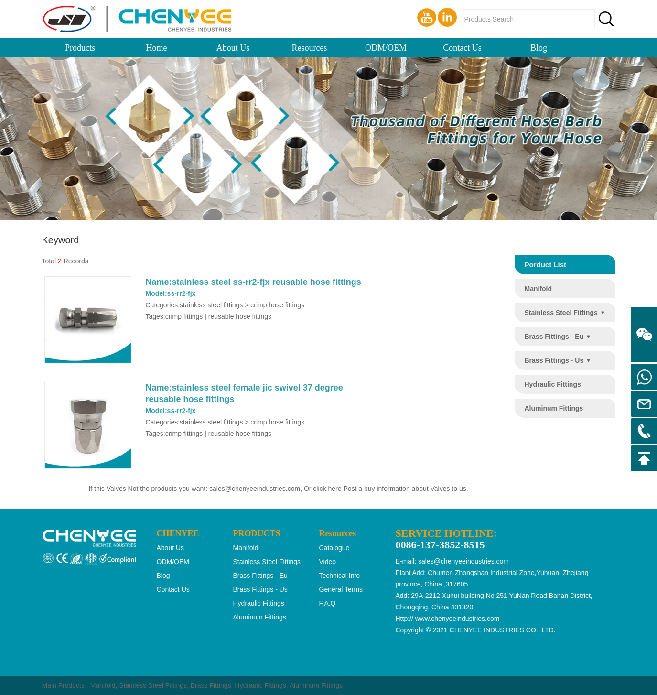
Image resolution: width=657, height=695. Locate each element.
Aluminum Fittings (316, 685)
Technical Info (339, 575)
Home (156, 48)
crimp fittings (184, 316)
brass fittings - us (554, 360)
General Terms (341, 589)
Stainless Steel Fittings (153, 685)
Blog (538, 48)
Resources (309, 48)
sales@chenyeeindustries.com (254, 488)
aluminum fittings (554, 408)
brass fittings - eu (554, 336)
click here (327, 488)
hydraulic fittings (553, 384)
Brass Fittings (211, 685)
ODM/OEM (386, 48)
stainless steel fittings (561, 312)
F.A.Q (327, 603)
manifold (538, 289)
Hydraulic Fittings (260, 685)
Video (327, 561)
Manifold (103, 685)
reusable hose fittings (239, 316)
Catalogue (334, 548)
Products (80, 48)
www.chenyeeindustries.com (457, 618)
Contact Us (462, 48)
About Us (233, 48)
